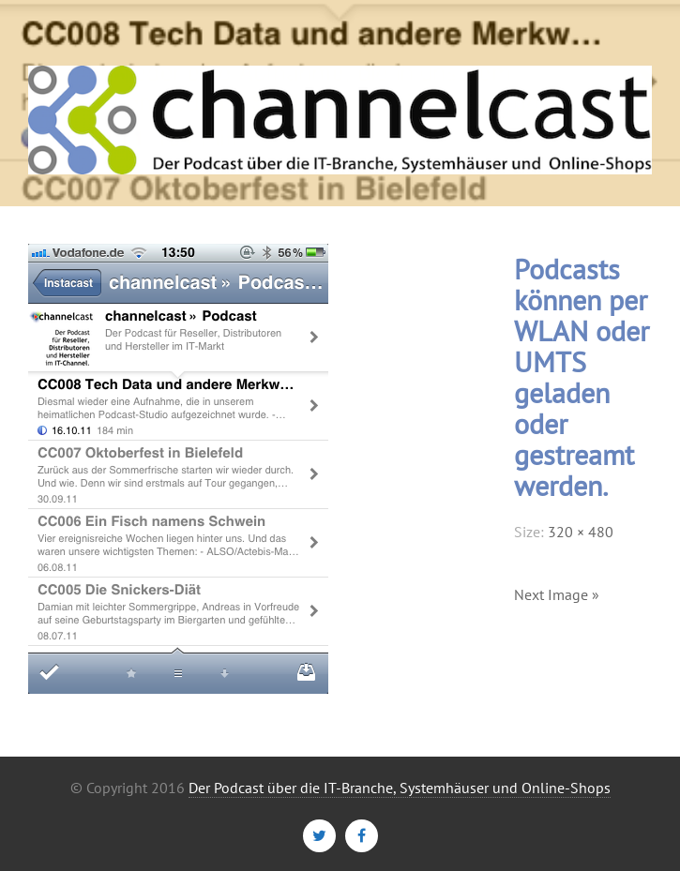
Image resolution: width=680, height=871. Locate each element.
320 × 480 (580, 531)
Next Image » (556, 594)
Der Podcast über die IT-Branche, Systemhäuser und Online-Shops (400, 787)
